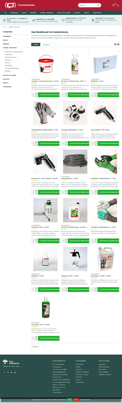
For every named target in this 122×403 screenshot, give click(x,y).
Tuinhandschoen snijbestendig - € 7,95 (44, 130)
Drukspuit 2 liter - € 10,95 (70, 276)
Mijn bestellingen (104, 367)
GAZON (24, 12)
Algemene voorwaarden (60, 374)
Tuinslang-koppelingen (12, 68)
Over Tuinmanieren (58, 364)
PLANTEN (77, 12)
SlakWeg (8, 71)
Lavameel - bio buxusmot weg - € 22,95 (44, 81)
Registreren (102, 364)
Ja (69, 399)
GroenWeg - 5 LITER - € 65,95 (101, 276)
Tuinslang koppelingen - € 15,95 (72, 130)
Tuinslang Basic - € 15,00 (69, 178)
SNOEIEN (33, 12)
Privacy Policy (56, 377)
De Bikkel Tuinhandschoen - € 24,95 (103, 227)
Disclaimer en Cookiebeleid (61, 379)
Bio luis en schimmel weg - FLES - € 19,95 (73, 81)
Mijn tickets (102, 369)
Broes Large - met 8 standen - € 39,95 (44, 178)
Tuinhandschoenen (11, 57)
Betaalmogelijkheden (59, 372)
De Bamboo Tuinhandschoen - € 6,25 (103, 178)
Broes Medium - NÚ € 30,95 (100, 130)
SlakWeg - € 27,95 (37, 276)
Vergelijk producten (105, 374)
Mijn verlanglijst (103, 372)
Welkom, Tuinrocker (58, 384)
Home (4, 27)
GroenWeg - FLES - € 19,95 (40, 324)
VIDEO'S (86, 12)
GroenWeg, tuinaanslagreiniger (15, 52)
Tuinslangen (9, 65)
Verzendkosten (57, 392)
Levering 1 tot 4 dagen (59, 369)
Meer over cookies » (85, 399)
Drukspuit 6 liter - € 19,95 (40, 227)
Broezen (8, 62)
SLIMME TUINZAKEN (46, 12)
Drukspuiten (9, 54)
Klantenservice (57, 367)
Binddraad (8, 60)
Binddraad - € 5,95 (97, 81)
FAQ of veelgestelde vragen (61, 382)
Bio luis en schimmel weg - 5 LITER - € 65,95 (74, 227)
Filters (35, 44)
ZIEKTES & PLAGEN (63, 12)
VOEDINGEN (14, 12)
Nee (76, 399)
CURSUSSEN (97, 12)
